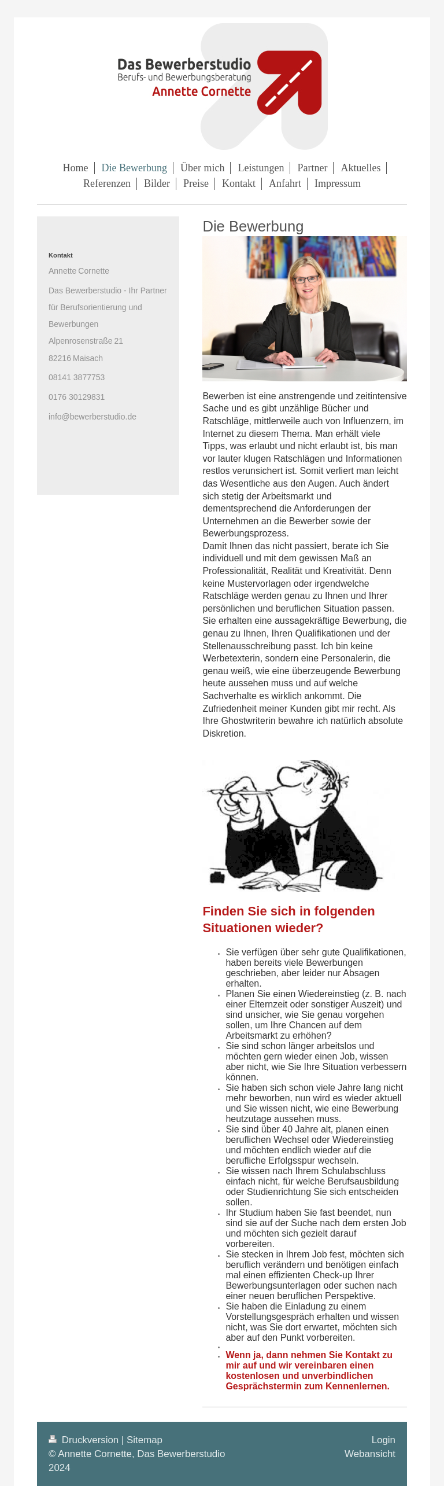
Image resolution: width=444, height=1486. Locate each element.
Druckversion (85, 1439)
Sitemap (144, 1439)
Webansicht (370, 1453)
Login (383, 1439)
